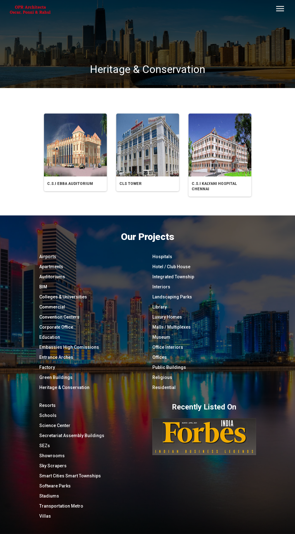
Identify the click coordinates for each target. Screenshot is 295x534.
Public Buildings (169, 367)
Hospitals (162, 256)
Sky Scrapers (53, 465)
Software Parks (55, 485)
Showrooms (52, 455)
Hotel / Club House (171, 266)
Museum (161, 337)
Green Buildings (56, 377)
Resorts (47, 405)
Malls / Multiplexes (171, 327)
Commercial (52, 306)
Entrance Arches (56, 357)
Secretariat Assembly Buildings (71, 435)
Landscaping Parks (172, 296)
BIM (43, 286)
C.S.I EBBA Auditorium (70, 183)
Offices (159, 357)
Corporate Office (56, 327)
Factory (47, 367)
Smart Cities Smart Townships (70, 475)
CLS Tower (130, 183)
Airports (47, 256)
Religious (162, 377)
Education (49, 337)
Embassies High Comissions (69, 347)
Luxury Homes (167, 317)
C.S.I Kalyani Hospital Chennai (214, 186)
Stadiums (49, 495)
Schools (48, 415)
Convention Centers (59, 317)
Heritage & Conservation (64, 387)
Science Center (54, 425)
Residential (164, 387)
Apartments (51, 266)
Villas (45, 516)
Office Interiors (167, 347)
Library (159, 306)
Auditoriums (52, 276)
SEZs (44, 445)
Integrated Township (173, 276)
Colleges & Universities (63, 296)
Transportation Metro (61, 506)
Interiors (161, 286)
